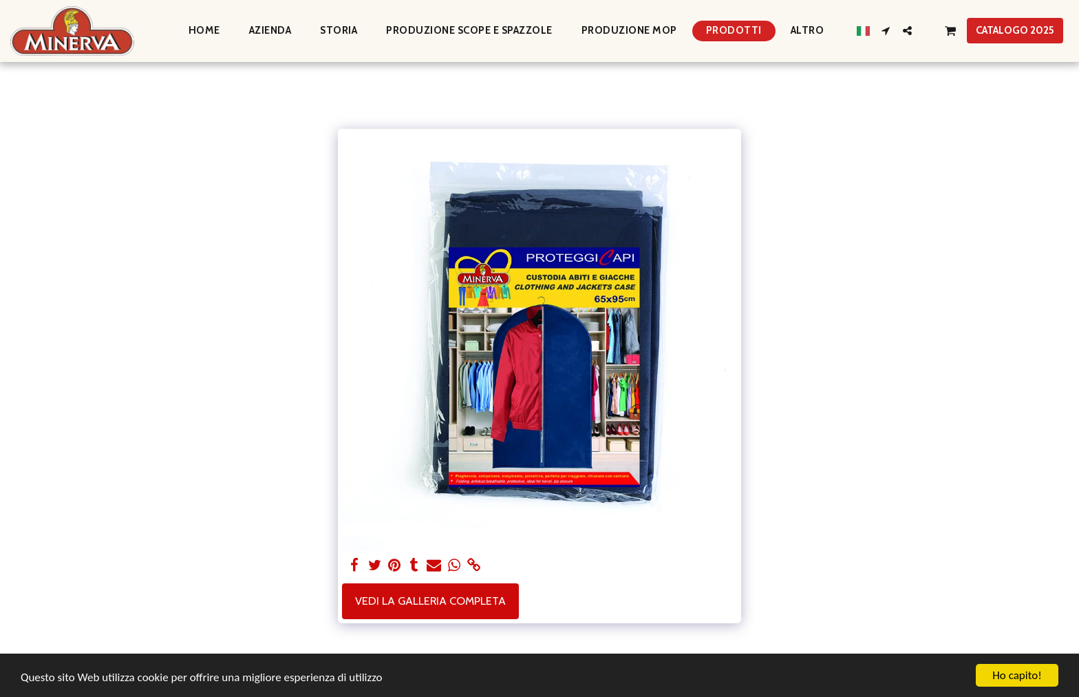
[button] (886, 30)
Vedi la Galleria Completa (430, 600)
